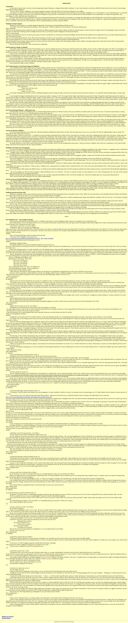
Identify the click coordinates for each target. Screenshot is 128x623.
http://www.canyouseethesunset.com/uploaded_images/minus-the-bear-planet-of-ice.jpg (29, 397)
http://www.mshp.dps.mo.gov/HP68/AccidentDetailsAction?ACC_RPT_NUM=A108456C (29, 238)
